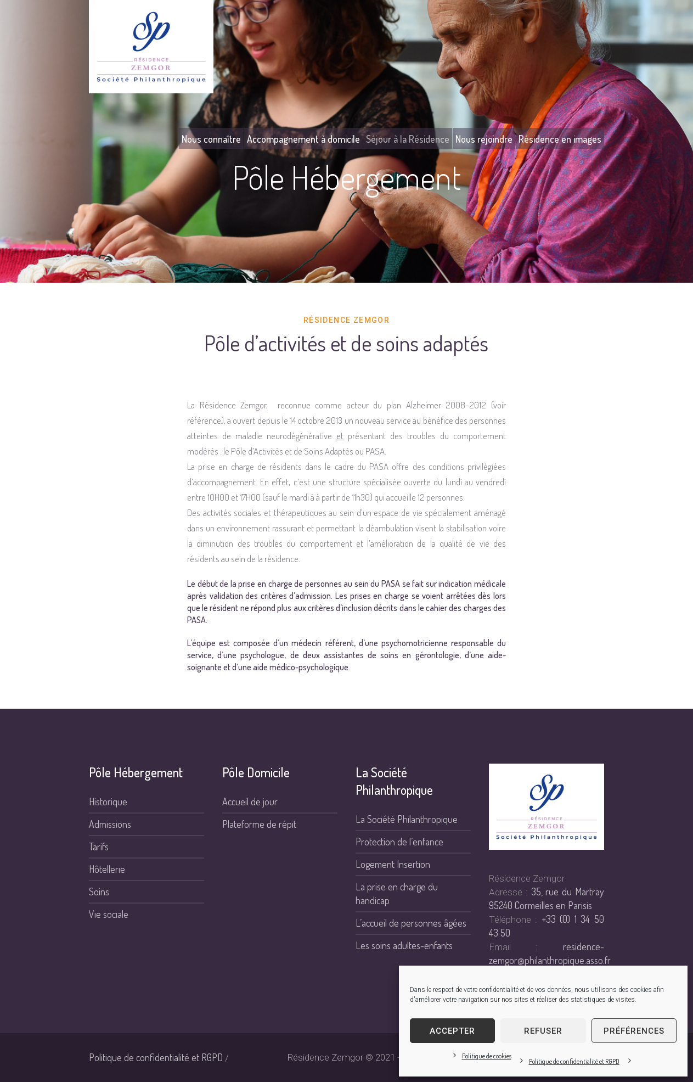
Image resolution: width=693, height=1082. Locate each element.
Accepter (452, 1031)
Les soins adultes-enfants (404, 945)
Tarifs (99, 846)
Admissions (110, 824)
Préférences (634, 1031)
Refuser (543, 1031)
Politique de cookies (486, 1056)
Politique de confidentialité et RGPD (574, 1061)
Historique (108, 801)
